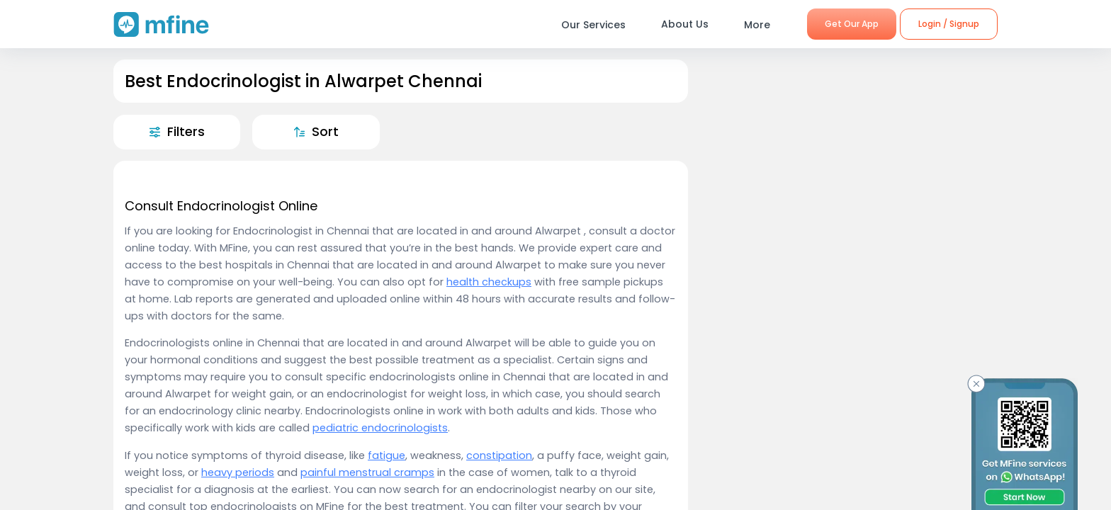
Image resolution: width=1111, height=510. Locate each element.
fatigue (386, 455)
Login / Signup (948, 24)
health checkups (488, 282)
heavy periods (237, 472)
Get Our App (852, 24)
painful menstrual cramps (367, 472)
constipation (499, 455)
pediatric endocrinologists (380, 428)
